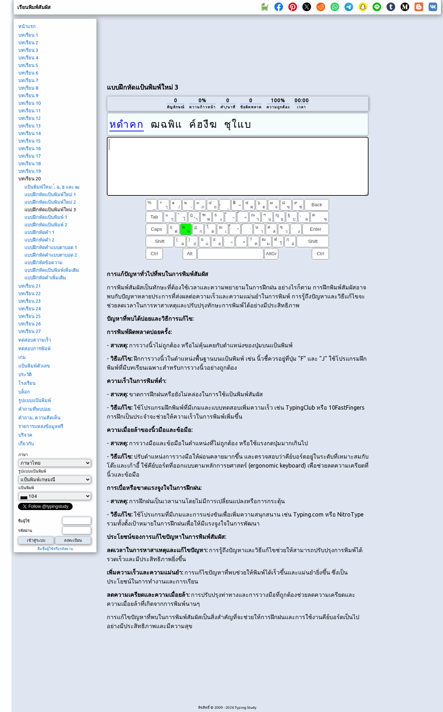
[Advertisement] (140, 47)
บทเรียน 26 (29, 323)
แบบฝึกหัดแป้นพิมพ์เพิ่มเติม (51, 269)
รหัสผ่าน (25, 530)
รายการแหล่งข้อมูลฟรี (40, 426)
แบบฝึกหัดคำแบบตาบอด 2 (50, 254)
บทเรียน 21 (29, 285)
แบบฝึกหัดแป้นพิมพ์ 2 (45, 224)
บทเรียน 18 (29, 163)
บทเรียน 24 (29, 308)
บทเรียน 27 (29, 331)
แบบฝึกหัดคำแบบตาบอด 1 (50, 247)
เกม (22, 357)
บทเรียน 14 (29, 133)
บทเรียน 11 (29, 110)
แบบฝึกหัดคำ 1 (39, 232)
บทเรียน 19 (29, 171)
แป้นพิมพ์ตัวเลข (34, 365)
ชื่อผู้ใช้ (23, 521)
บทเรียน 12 (29, 118)
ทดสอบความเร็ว (34, 339)
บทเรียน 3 (28, 50)
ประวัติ (25, 374)
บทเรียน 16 (29, 148)
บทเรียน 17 (29, 155)
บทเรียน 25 (29, 316)
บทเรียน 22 (29, 293)
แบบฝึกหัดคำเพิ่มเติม (45, 277)
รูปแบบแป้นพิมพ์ (34, 400)
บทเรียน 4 (28, 57)
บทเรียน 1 (28, 34)
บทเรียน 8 (28, 87)
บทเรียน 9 (28, 95)
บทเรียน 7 (28, 80)
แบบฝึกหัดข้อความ (43, 262)
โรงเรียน (27, 383)
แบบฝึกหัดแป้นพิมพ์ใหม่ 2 (50, 201)
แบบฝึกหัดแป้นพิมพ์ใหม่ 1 (50, 194)
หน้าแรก (27, 26)
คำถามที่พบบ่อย (34, 408)
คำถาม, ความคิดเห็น (39, 417)
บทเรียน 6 (28, 72)
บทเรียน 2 (28, 42)
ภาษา (23, 454)
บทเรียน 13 (29, 125)
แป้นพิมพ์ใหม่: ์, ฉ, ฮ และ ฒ (51, 186)
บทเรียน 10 (29, 102)
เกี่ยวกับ (26, 443)
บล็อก (24, 391)
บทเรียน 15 (29, 140)
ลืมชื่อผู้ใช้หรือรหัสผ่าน (55, 549)
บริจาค (25, 434)
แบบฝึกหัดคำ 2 (39, 239)
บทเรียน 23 (29, 300)
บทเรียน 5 (28, 65)
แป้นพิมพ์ (26, 488)
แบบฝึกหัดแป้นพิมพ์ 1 (45, 217)
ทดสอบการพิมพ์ (34, 348)
